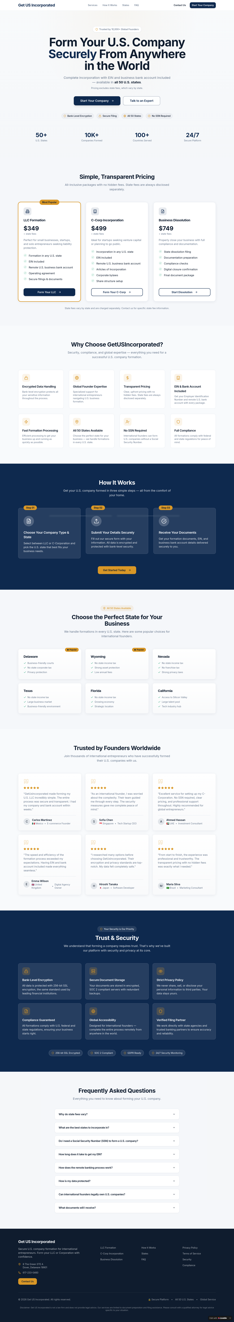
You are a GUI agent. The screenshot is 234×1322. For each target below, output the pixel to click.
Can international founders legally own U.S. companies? (117, 1194)
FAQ (136, 5)
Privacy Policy (190, 1247)
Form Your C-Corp (117, 292)
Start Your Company (203, 5)
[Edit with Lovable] (218, 1318)
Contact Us (180, 5)
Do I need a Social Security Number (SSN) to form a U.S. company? (117, 1141)
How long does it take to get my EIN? (117, 1154)
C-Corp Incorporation (112, 1253)
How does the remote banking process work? (117, 1167)
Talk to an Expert (141, 100)
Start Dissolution (185, 292)
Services (92, 5)
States (125, 5)
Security (186, 1259)
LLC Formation (108, 1247)
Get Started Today (117, 570)
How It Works (110, 5)
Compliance (188, 1265)
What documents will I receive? (117, 1207)
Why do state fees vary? (117, 1114)
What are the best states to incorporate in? (117, 1127)
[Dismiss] (230, 1318)
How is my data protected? (117, 1181)
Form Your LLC (49, 292)
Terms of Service (191, 1253)
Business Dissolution (111, 1259)
